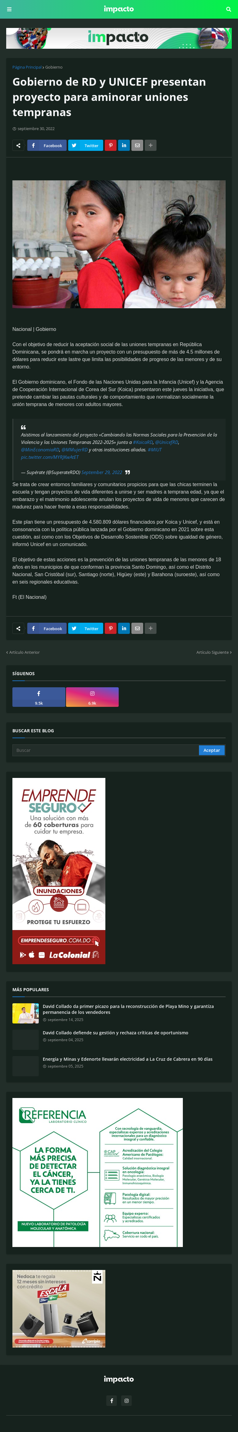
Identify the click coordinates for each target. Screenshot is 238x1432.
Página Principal (27, 67)
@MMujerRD (75, 449)
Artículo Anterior (24, 652)
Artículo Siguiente (212, 652)
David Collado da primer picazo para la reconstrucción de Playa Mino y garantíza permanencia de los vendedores (128, 1009)
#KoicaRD (143, 442)
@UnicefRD (166, 442)
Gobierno (54, 67)
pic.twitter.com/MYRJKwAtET (49, 457)
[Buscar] (106, 750)
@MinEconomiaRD (40, 449)
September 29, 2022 (102, 472)
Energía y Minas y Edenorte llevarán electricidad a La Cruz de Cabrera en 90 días (128, 1059)
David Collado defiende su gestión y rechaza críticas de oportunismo (115, 1033)
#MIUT (154, 449)
